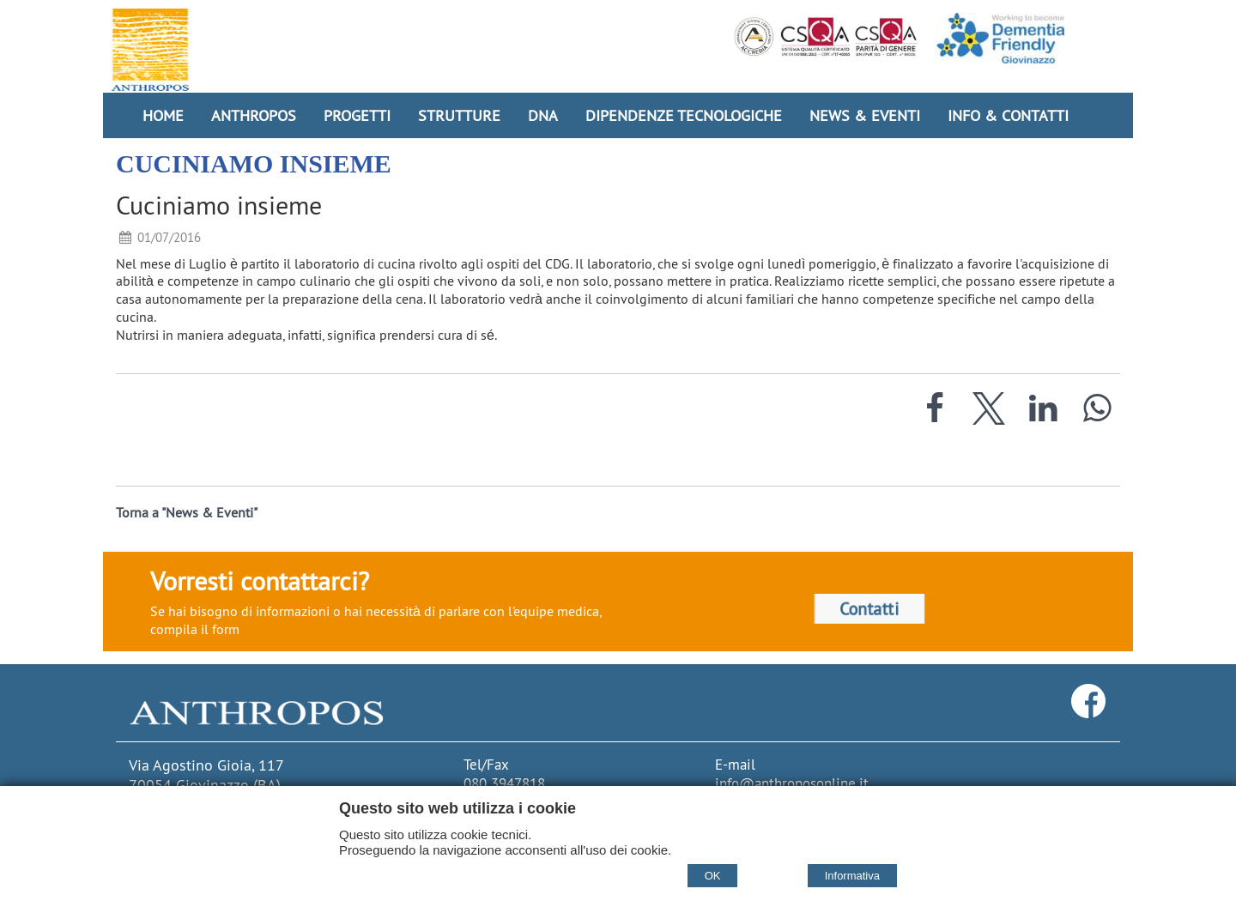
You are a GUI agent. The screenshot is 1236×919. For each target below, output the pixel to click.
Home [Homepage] (163, 115)
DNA (543, 115)
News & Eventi (864, 115)
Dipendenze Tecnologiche (683, 115)
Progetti (357, 115)
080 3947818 (504, 783)
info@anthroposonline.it (792, 783)
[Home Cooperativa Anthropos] (150, 50)
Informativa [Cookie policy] (852, 875)
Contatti (869, 609)
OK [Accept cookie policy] (713, 875)
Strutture (459, 115)
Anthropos (253, 115)
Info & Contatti (1008, 115)
